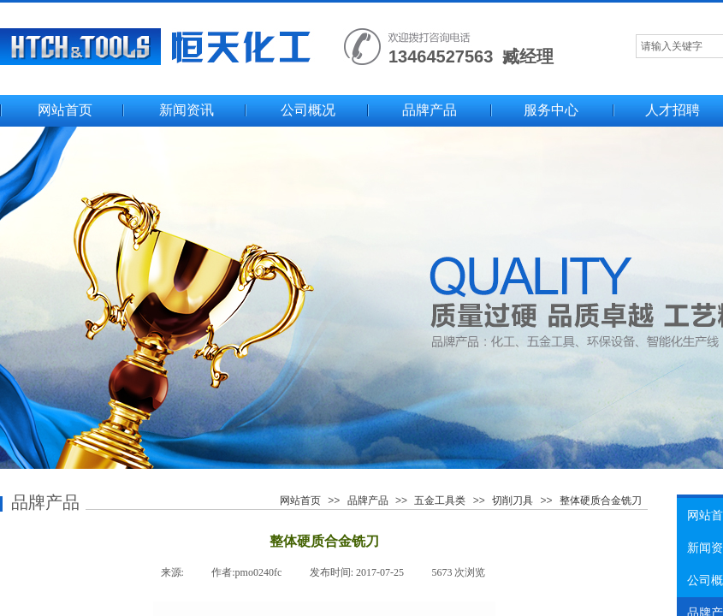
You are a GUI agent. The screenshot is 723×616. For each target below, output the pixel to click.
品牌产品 (429, 110)
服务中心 (551, 110)
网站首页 (65, 110)
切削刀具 (512, 500)
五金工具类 (439, 500)
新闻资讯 (186, 110)
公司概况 (308, 110)
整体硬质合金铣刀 (601, 500)
